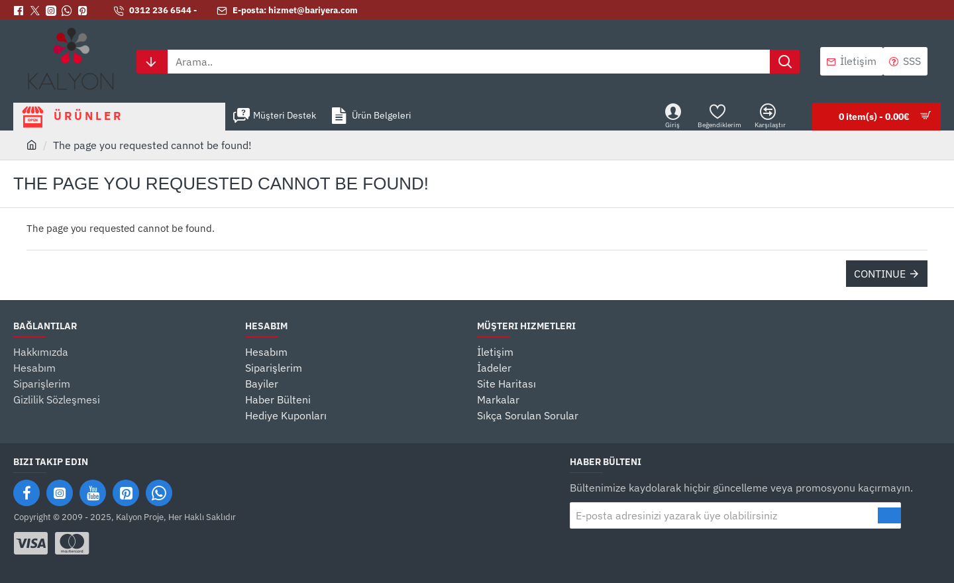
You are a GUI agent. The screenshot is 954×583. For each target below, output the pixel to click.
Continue (880, 273)
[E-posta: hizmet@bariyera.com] (287, 11)
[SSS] (905, 61)
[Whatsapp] (70, 10)
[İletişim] (851, 61)
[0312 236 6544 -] (155, 11)
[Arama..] (785, 62)
